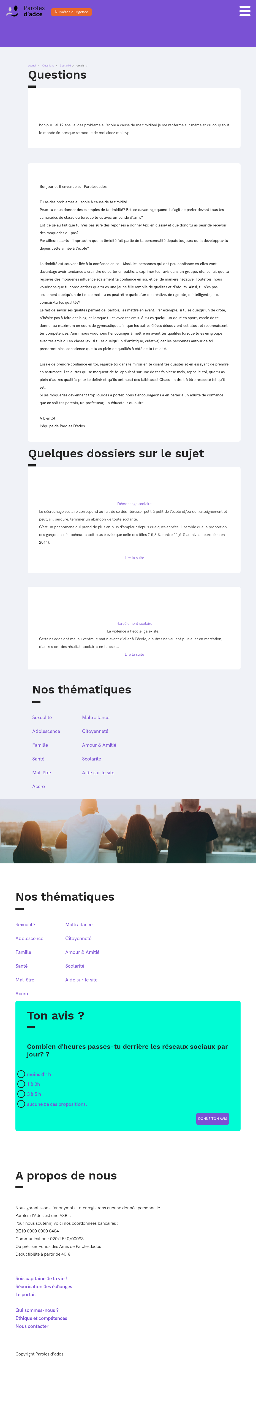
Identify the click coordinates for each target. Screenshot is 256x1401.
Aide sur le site (98, 773)
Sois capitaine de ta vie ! (41, 1279)
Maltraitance (95, 717)
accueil (32, 65)
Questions (48, 65)
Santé (38, 759)
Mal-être (41, 773)
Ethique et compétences (41, 1318)
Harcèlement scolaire (134, 623)
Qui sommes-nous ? (37, 1310)
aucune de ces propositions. (57, 1104)
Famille (40, 745)
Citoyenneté (95, 731)
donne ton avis (212, 1119)
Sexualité (42, 717)
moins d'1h (39, 1074)
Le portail (25, 1295)
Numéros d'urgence (71, 12)
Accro (38, 786)
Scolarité (65, 65)
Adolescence (46, 731)
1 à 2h (33, 1084)
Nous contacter (31, 1326)
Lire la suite (134, 558)
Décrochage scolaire (134, 503)
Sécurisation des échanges (43, 1287)
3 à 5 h (34, 1094)
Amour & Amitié (99, 745)
